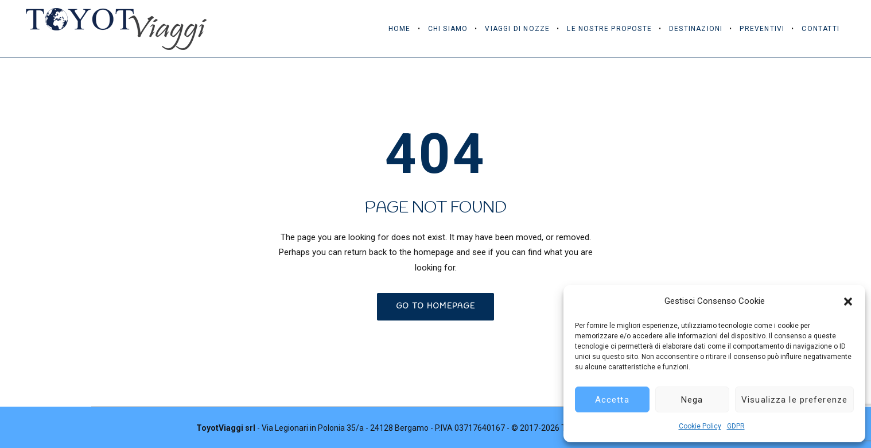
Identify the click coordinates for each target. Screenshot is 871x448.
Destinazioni (695, 29)
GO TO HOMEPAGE (435, 306)
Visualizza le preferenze (794, 400)
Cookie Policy (700, 426)
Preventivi (762, 29)
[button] (848, 301)
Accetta (612, 400)
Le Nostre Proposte (609, 29)
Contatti (820, 29)
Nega (692, 400)
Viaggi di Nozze (517, 29)
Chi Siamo (448, 29)
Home (399, 29)
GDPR (736, 426)
